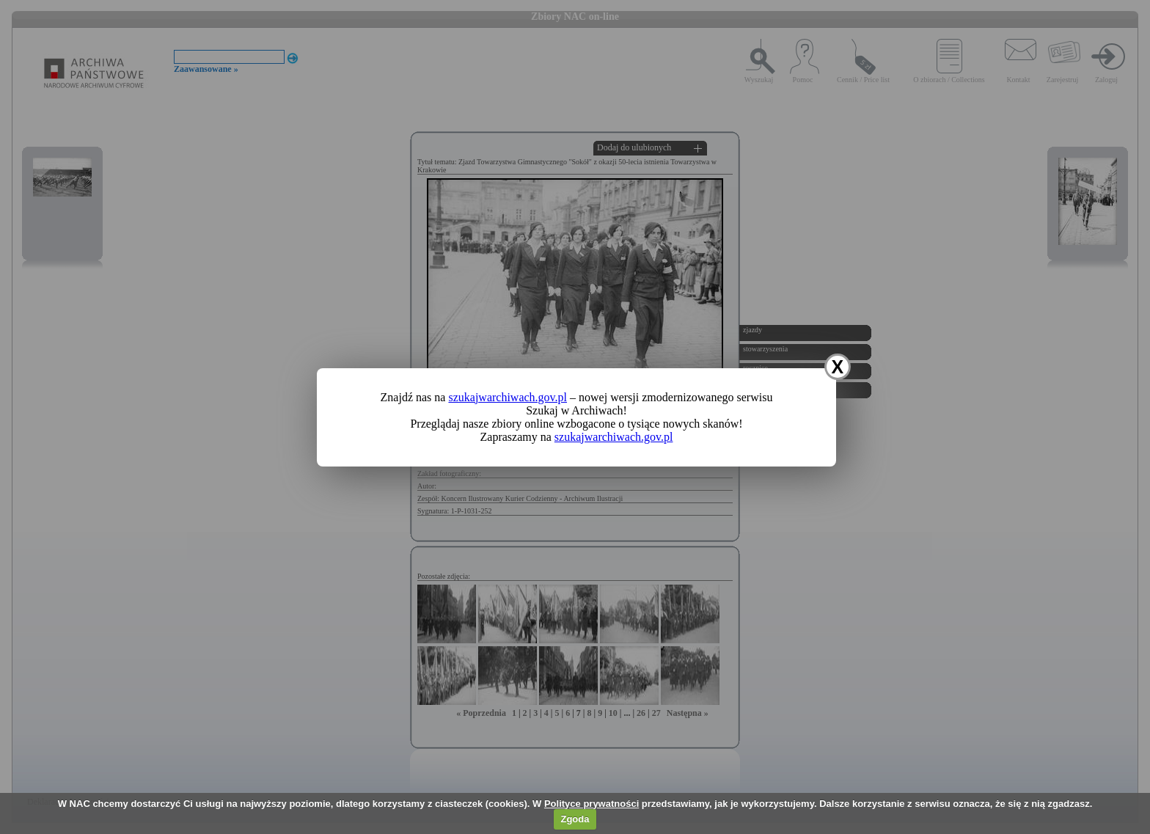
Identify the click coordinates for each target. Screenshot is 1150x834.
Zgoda (574, 818)
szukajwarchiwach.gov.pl (507, 397)
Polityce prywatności (591, 803)
